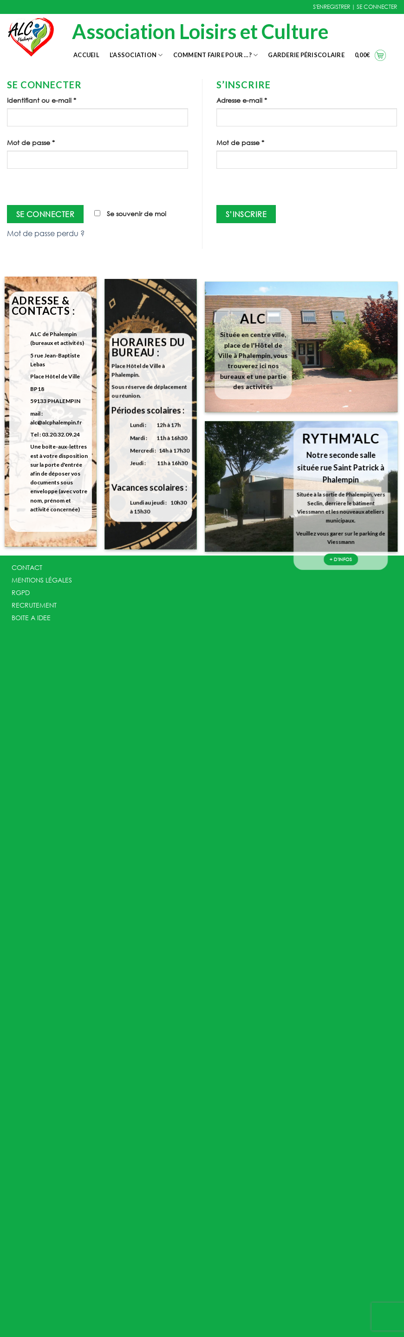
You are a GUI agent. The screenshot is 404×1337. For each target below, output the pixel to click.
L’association (136, 55)
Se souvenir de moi (130, 213)
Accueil (86, 55)
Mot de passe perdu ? (46, 233)
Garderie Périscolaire (306, 55)
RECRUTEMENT (34, 605)
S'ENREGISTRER (331, 7)
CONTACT (27, 567)
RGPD (21, 592)
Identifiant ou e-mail (41, 100)
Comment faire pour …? (215, 55)
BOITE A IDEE (31, 617)
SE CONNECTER (377, 7)
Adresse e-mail (241, 100)
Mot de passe (31, 142)
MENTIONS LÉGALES (42, 580)
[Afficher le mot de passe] (16, 185)
